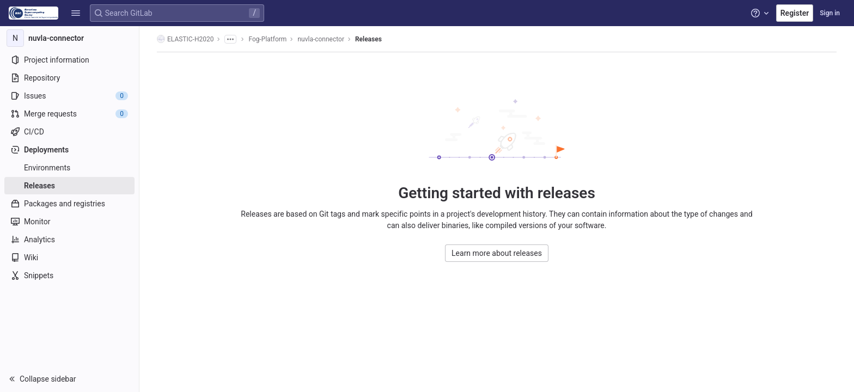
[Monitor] (69, 221)
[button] (75, 13)
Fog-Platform (267, 39)
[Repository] (69, 78)
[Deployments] (69, 149)
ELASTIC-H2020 (185, 39)
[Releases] (69, 185)
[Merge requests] (69, 113)
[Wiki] (69, 257)
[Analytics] (69, 239)
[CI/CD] (69, 131)
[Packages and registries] (69, 203)
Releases (368, 39)
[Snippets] (69, 275)
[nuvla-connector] (69, 38)
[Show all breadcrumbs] (230, 39)
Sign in (830, 13)
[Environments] (69, 167)
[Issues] (69, 96)
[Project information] (69, 60)
